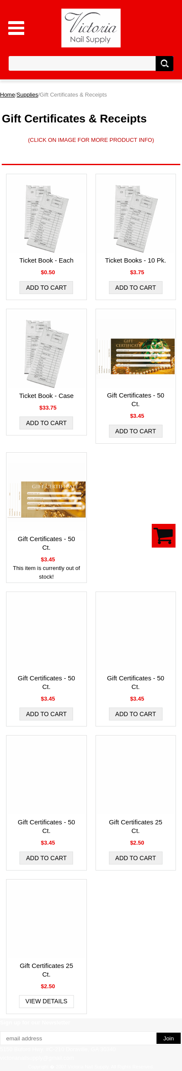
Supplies (27, 94)
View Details (46, 1001)
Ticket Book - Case (46, 395)
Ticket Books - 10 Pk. (135, 260)
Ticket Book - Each (46, 260)
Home (7, 94)
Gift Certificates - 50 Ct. (135, 399)
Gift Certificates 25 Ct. (135, 826)
